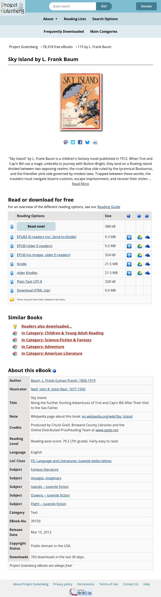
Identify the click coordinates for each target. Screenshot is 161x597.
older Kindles (27, 272)
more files (37, 299)
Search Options (105, 19)
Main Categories (103, 31)
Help (146, 584)
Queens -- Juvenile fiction (50, 495)
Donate (146, 6)
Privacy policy (62, 584)
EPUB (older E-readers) (34, 246)
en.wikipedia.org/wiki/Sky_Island (107, 416)
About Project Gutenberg (30, 584)
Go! (104, 6)
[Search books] (72, 6)
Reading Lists (75, 19)
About (50, 18)
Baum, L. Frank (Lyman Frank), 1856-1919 (63, 380)
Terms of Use (108, 584)
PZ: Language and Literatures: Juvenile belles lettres (71, 461)
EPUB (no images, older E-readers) (43, 255)
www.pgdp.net (107, 430)
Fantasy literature (44, 469)
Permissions (86, 584)
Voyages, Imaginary (46, 478)
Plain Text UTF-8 (29, 281)
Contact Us (130, 584)
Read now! (36, 226)
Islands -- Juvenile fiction (50, 486)
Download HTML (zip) (33, 290)
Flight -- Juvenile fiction (48, 504)
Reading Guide (108, 207)
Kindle (22, 264)
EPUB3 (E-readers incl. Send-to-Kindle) (46, 237)
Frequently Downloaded (64, 31)
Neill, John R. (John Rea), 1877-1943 (58, 389)
